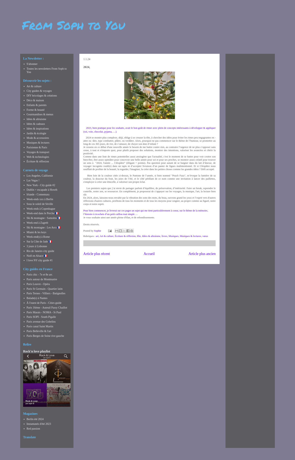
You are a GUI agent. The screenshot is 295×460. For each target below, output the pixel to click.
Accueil (149, 254)
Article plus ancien (202, 254)
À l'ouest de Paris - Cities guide (44, 302)
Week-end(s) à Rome (38, 236)
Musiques (174, 236)
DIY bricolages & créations (42, 95)
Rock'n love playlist (36, 351)
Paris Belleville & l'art (39, 331)
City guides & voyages (39, 90)
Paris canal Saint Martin (40, 326)
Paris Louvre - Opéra (38, 284)
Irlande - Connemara (38, 194)
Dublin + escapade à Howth (42, 189)
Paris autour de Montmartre (42, 279)
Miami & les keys (36, 232)
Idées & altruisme (151, 236)
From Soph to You (73, 24)
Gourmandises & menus (40, 114)
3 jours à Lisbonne (37, 246)
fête (139, 236)
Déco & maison (35, 100)
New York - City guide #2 (41, 185)
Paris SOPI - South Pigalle (41, 316)
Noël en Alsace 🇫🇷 (37, 255)
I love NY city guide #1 (40, 260)
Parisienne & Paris (37, 147)
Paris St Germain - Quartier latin (45, 288)
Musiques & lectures (190, 236)
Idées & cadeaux (36, 123)
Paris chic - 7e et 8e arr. (40, 274)
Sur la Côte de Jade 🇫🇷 (39, 241)
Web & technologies (38, 156)
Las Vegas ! (33, 180)
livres (164, 236)
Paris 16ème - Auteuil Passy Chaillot (47, 307)
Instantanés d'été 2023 (39, 423)
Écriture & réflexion (125, 236)
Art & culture (107, 236)
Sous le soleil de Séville (40, 204)
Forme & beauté (36, 109)
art (97, 236)
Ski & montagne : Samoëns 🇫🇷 (44, 218)
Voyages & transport (38, 152)
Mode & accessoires (38, 137)
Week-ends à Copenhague (41, 208)
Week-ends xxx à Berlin (40, 199)
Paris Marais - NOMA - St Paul (44, 312)
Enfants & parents (37, 105)
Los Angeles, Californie (40, 175)
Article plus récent (96, 254)
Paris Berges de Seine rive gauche (45, 335)
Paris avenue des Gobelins (41, 321)
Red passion (33, 428)
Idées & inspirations (38, 128)
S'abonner (32, 63)
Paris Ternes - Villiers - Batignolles (46, 293)
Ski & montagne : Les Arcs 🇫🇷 (44, 227)
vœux (205, 236)
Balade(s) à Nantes (37, 298)
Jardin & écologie (36, 133)
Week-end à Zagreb (37, 222)
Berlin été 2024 (35, 419)
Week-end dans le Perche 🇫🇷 (42, 213)
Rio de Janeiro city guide (40, 251)
